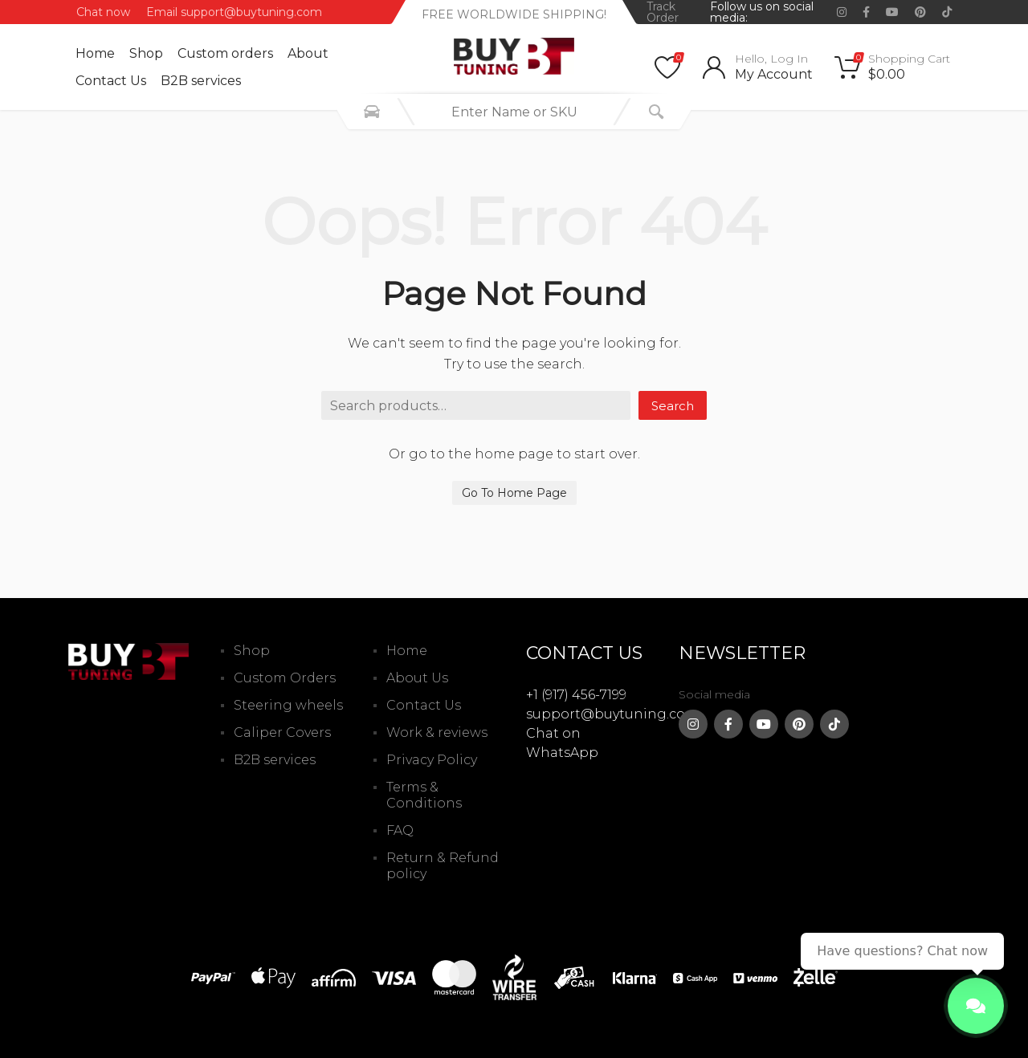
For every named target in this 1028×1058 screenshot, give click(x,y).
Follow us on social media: (762, 12)
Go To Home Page (514, 493)
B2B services (201, 80)
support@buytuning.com (612, 714)
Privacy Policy (431, 759)
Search (672, 405)
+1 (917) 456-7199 (576, 694)
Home (95, 53)
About (308, 53)
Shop (146, 53)
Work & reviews (436, 732)
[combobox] (514, 111)
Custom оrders (225, 53)
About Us (417, 678)
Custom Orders (285, 678)
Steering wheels (288, 705)
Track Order (663, 12)
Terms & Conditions (424, 795)
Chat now (103, 12)
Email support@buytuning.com (234, 12)
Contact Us (110, 80)
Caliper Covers (282, 732)
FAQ (400, 830)
